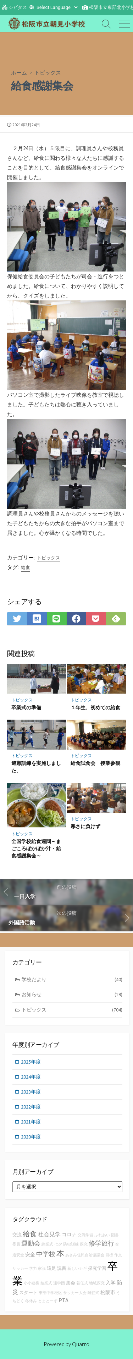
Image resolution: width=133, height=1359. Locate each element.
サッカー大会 (75, 1292)
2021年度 (31, 1122)
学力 (33, 1268)
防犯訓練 (71, 1244)
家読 (42, 1268)
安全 (30, 1254)
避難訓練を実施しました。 (36, 766)
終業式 (47, 1244)
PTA (63, 1300)
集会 (70, 1283)
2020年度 (31, 1137)
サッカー (20, 1268)
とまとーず (47, 1301)
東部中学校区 (50, 1292)
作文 (118, 1255)
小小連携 (31, 1283)
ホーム (19, 72)
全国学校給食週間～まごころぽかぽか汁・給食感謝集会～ (36, 848)
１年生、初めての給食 (95, 707)
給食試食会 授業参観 (95, 763)
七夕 (58, 1244)
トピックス (47, 72)
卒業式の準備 (26, 707)
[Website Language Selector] (57, 7)
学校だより (72, 979)
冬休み (31, 1301)
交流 (17, 1234)
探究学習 (97, 1268)
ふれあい (102, 1235)
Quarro (80, 1344)
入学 (111, 1282)
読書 (61, 1268)
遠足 (51, 1268)
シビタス (18, 7)
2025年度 (31, 1062)
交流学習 (85, 1235)
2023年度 (31, 1092)
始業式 (46, 1283)
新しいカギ (77, 1268)
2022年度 (31, 1107)
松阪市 (107, 1292)
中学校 (45, 1254)
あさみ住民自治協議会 (84, 1255)
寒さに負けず (85, 826)
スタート (28, 1292)
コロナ (69, 1234)
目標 (109, 1255)
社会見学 (49, 1234)
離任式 (93, 1292)
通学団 (59, 1283)
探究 (84, 1244)
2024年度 (31, 1077)
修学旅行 (101, 1243)
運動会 (30, 1243)
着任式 (82, 1283)
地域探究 (97, 1283)
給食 (25, 567)
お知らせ (72, 994)
